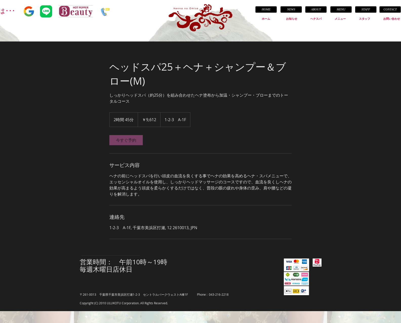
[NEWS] (291, 9)
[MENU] (341, 9)
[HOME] (266, 9)
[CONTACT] (390, 9)
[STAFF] (365, 9)
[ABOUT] (316, 9)
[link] (126, 140)
